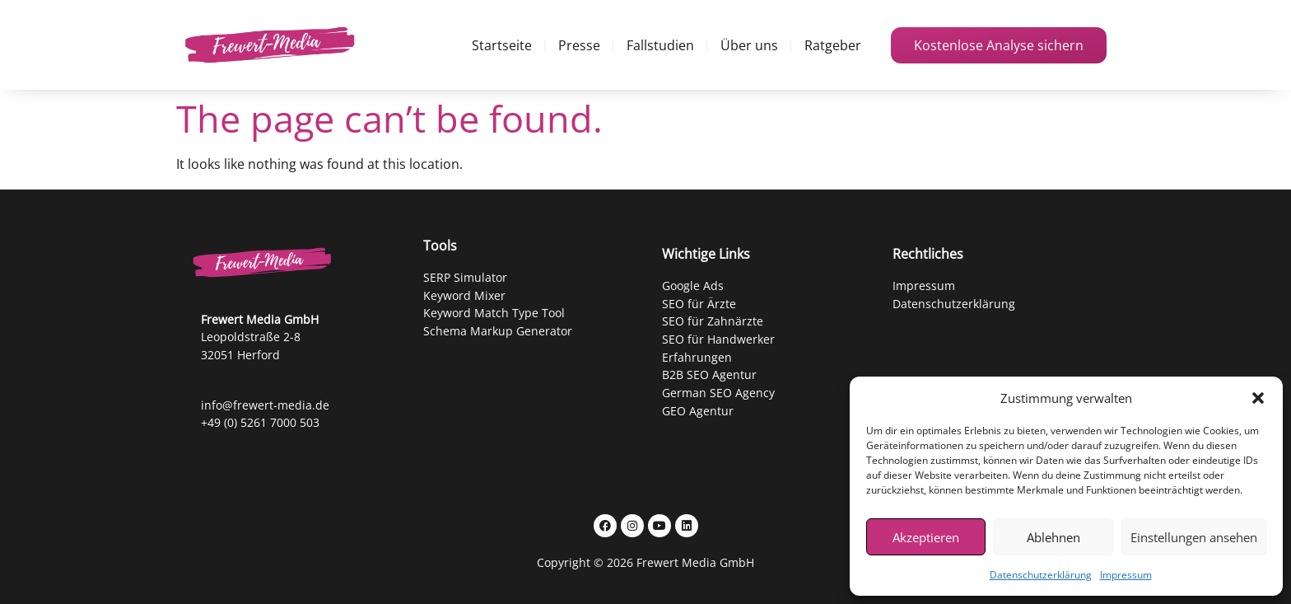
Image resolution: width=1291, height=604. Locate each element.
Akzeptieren (926, 537)
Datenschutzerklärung (1041, 575)
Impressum (1126, 575)
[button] (1258, 398)
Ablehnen (1053, 537)
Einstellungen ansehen (1193, 537)
